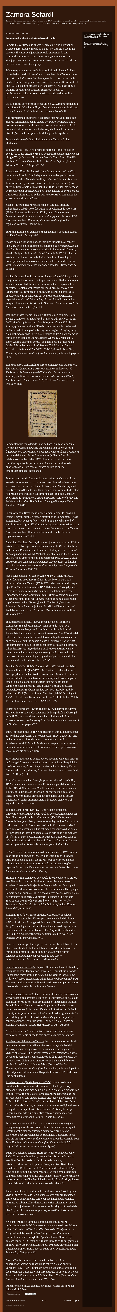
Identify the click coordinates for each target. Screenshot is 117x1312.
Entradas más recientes (15, 1300)
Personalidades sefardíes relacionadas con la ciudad (31, 38)
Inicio (44, 1300)
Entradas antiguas (71, 1300)
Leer (24, 1289)
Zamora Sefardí (30, 14)
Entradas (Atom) (19, 1305)
